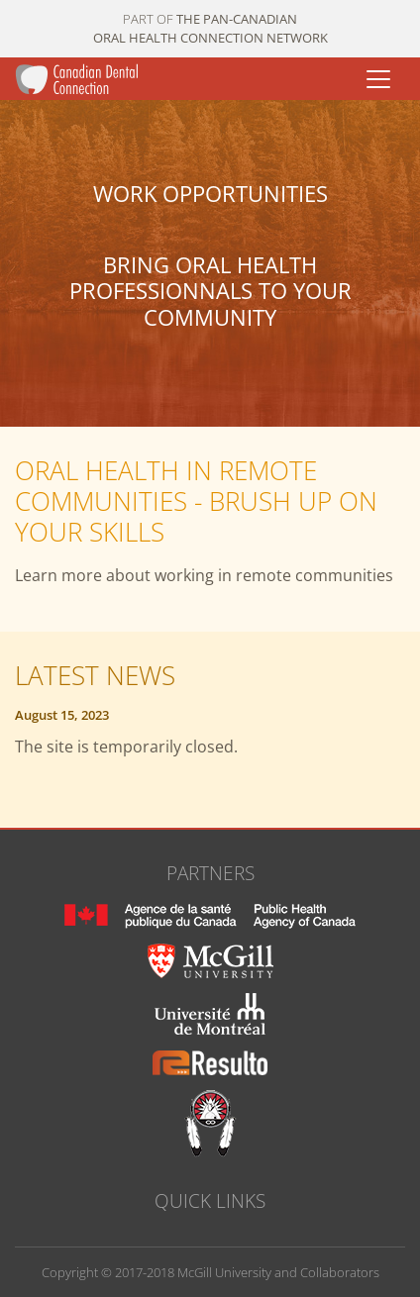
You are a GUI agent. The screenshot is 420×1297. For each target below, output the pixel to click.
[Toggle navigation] (378, 79)
